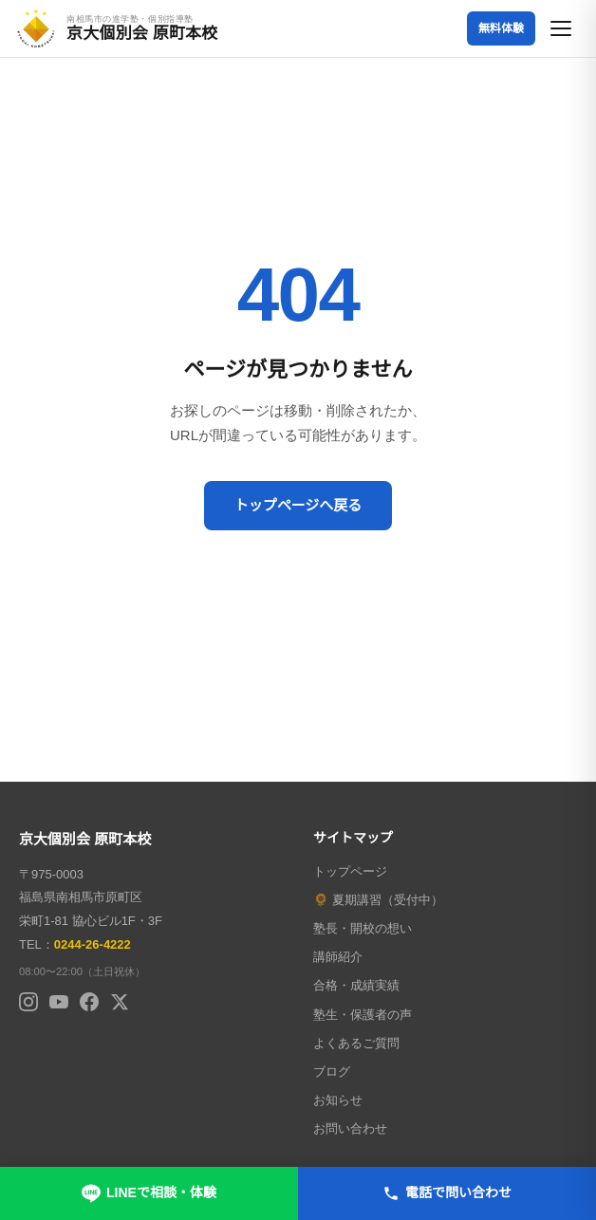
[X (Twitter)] (119, 1001)
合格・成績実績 (356, 985)
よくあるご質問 (356, 1043)
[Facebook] (89, 1001)
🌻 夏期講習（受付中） (378, 900)
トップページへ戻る (298, 505)
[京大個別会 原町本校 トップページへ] (116, 28)
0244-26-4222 (92, 944)
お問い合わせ (350, 1128)
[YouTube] (58, 1001)
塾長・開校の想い (362, 928)
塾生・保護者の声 (362, 1014)
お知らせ (338, 1100)
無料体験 (501, 28)
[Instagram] (28, 1001)
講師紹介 (338, 957)
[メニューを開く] (562, 28)
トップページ (350, 871)
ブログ (331, 1071)
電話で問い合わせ (447, 1193)
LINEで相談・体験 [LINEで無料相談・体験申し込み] (149, 1193)
